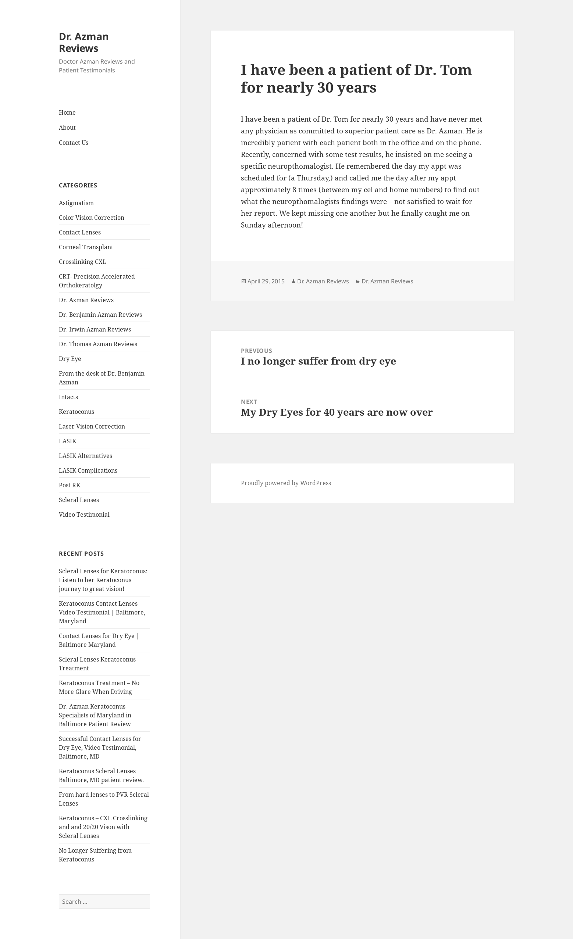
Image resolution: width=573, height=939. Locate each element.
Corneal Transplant (86, 247)
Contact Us (73, 143)
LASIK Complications (88, 470)
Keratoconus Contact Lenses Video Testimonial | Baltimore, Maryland (102, 612)
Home (67, 112)
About (67, 127)
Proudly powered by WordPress (286, 483)
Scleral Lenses (79, 500)
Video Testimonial (84, 514)
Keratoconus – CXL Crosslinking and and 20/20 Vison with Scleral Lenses (103, 827)
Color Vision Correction (91, 218)
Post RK (69, 485)
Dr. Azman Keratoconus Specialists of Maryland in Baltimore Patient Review (95, 715)
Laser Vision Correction (92, 426)
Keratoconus (76, 412)
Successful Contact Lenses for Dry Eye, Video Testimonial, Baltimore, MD (100, 747)
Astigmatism (76, 203)
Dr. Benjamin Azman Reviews (100, 315)
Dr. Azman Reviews (84, 42)
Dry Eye (70, 359)
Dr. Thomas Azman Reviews (98, 344)
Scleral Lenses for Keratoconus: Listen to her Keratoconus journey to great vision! (103, 580)
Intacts (68, 397)
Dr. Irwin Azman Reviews (95, 329)
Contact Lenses (80, 232)
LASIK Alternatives (85, 456)
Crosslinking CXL (82, 262)
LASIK (67, 441)
